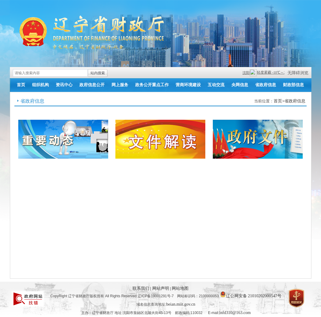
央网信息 (239, 85)
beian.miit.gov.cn (180, 304)
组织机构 (40, 85)
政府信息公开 (92, 85)
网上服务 (119, 85)
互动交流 (216, 85)
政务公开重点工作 (152, 85)
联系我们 (141, 288)
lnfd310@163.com (235, 312)
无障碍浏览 (297, 73)
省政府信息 (265, 85)
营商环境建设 (188, 85)
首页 (21, 85)
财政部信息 (293, 85)
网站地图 (180, 288)
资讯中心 (64, 85)
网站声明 (161, 288)
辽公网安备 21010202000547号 (251, 294)
